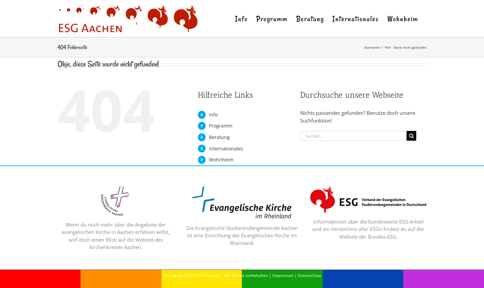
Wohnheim (221, 159)
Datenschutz (309, 275)
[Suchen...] (353, 136)
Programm (220, 126)
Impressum (282, 275)
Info (213, 114)
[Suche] (411, 136)
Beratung (219, 137)
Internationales (226, 148)
